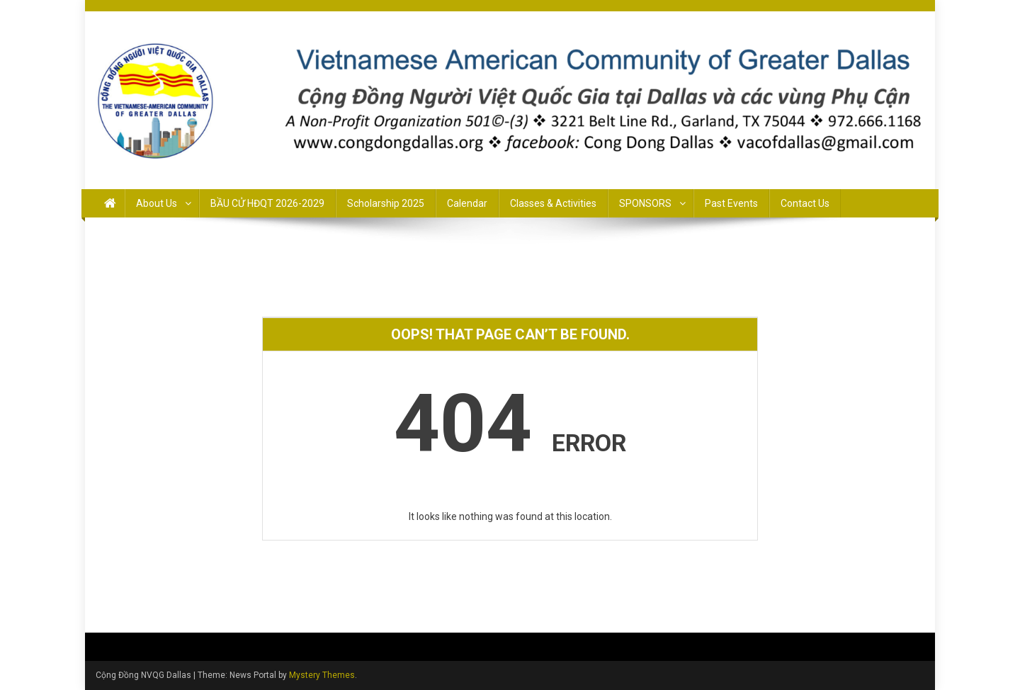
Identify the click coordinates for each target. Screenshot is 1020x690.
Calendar (467, 203)
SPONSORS (645, 203)
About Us (156, 203)
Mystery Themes (322, 675)
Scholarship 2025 (385, 203)
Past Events (731, 203)
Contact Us (805, 203)
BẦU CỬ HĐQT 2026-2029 (267, 203)
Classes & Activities (553, 203)
